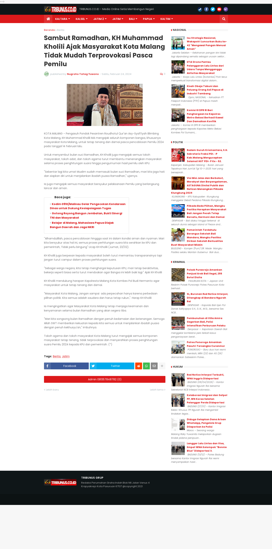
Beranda (49, 30)
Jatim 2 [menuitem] (98, 19)
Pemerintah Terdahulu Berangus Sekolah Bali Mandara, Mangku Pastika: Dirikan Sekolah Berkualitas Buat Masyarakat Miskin (197, 237)
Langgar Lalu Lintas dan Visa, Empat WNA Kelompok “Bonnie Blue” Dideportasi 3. (207, 447)
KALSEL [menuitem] (80, 19)
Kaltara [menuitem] (61, 19)
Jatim (66, 356)
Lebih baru (52, 389)
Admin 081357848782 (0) (105, 379)
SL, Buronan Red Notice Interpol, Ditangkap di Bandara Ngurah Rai (207, 297)
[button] (224, 19)
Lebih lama (157, 389)
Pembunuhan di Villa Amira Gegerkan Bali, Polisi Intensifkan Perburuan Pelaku (206, 322)
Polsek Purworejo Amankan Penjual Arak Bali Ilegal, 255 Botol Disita (204, 273)
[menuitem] (48, 19)
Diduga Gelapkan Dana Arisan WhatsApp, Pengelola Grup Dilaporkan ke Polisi (206, 423)
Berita (60, 30)
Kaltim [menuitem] (165, 19)
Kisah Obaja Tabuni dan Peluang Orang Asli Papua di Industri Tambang (205, 90)
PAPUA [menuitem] (147, 19)
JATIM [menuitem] (116, 19)
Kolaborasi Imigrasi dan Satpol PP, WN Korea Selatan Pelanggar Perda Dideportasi (207, 399)
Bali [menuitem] (132, 19)
